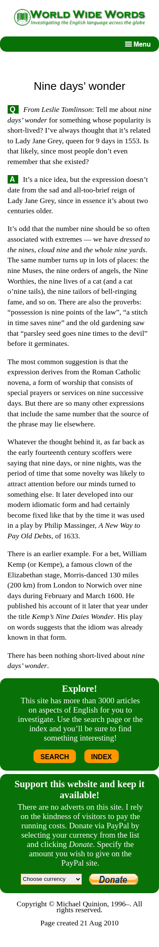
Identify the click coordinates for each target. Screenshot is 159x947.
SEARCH (54, 756)
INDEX (101, 756)
